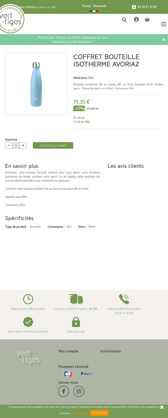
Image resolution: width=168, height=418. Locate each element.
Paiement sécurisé (98, 371)
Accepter (99, 413)
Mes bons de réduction (59, 380)
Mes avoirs (51, 362)
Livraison (92, 389)
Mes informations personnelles (56, 374)
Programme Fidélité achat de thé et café (103, 364)
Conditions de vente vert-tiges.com (103, 382)
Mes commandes (55, 357)
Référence (80, 78)
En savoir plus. (80, 413)
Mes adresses (53, 367)
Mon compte (55, 350)
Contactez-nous (97, 357)
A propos (92, 376)
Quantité (11, 139)
